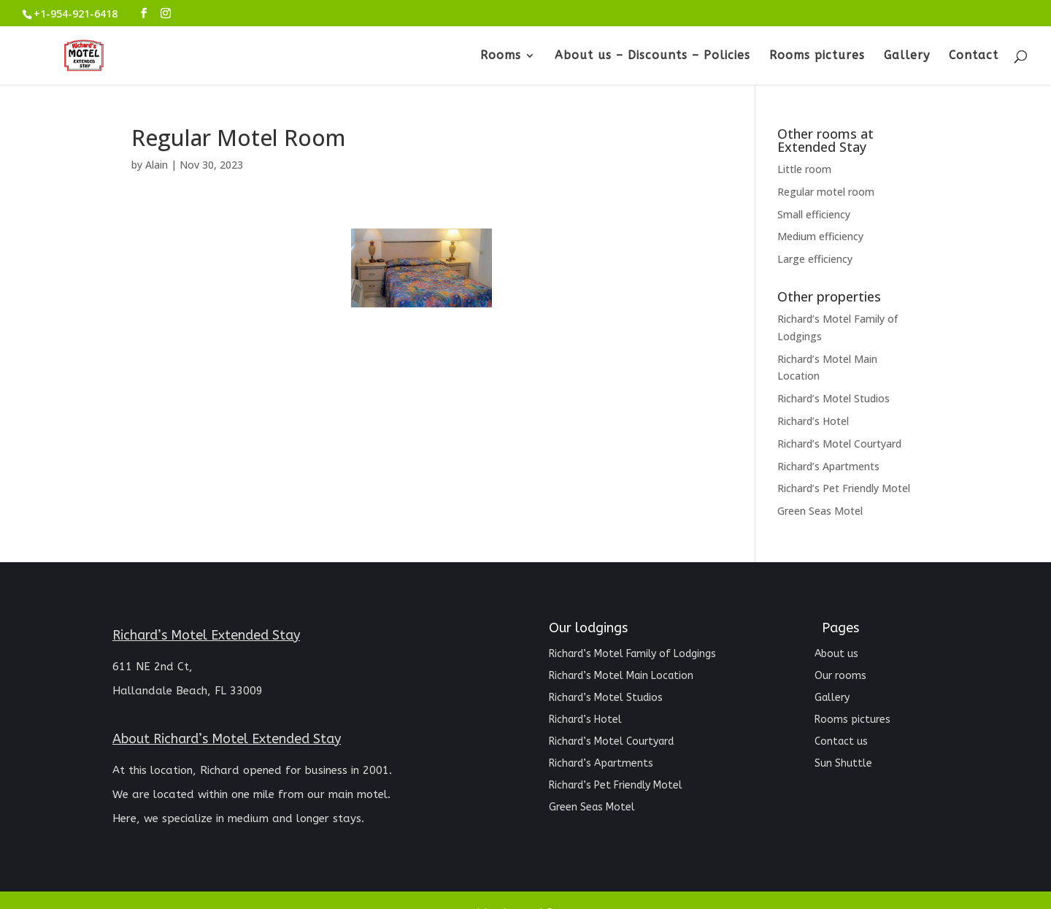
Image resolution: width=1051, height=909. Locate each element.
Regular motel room (825, 192)
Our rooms (840, 676)
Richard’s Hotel (813, 421)
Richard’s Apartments (828, 466)
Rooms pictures (817, 56)
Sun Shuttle (843, 764)
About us (836, 654)
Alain (156, 165)
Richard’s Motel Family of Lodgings (632, 654)
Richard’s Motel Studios (833, 398)
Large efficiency (814, 259)
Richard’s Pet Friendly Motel (843, 488)
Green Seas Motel (820, 511)
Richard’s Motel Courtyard (839, 443)
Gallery (907, 56)
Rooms (500, 56)
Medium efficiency (820, 236)
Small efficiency (813, 214)
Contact (973, 56)
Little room (804, 169)
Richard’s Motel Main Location (621, 676)
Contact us (841, 742)
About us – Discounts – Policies (652, 56)
